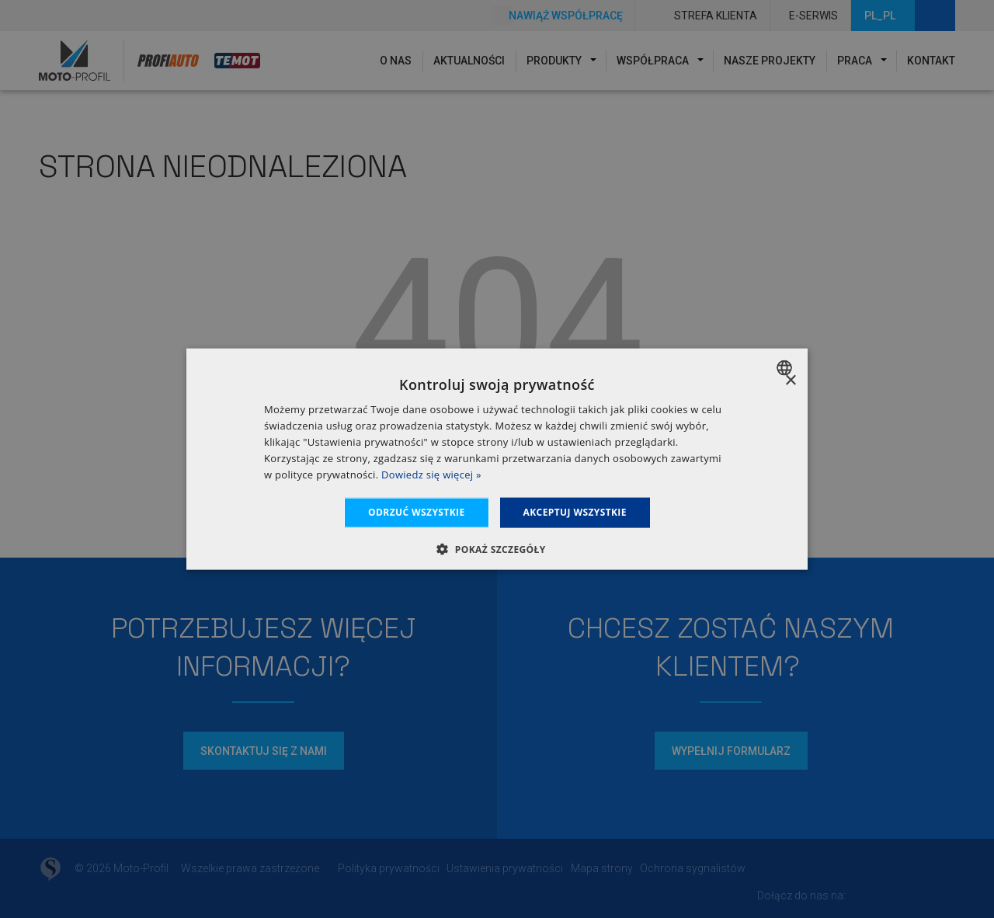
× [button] (790, 381)
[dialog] (497, 459)
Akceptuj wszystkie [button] (575, 512)
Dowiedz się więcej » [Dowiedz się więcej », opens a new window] (431, 474)
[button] (496, 548)
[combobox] (786, 368)
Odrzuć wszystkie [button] (416, 512)
